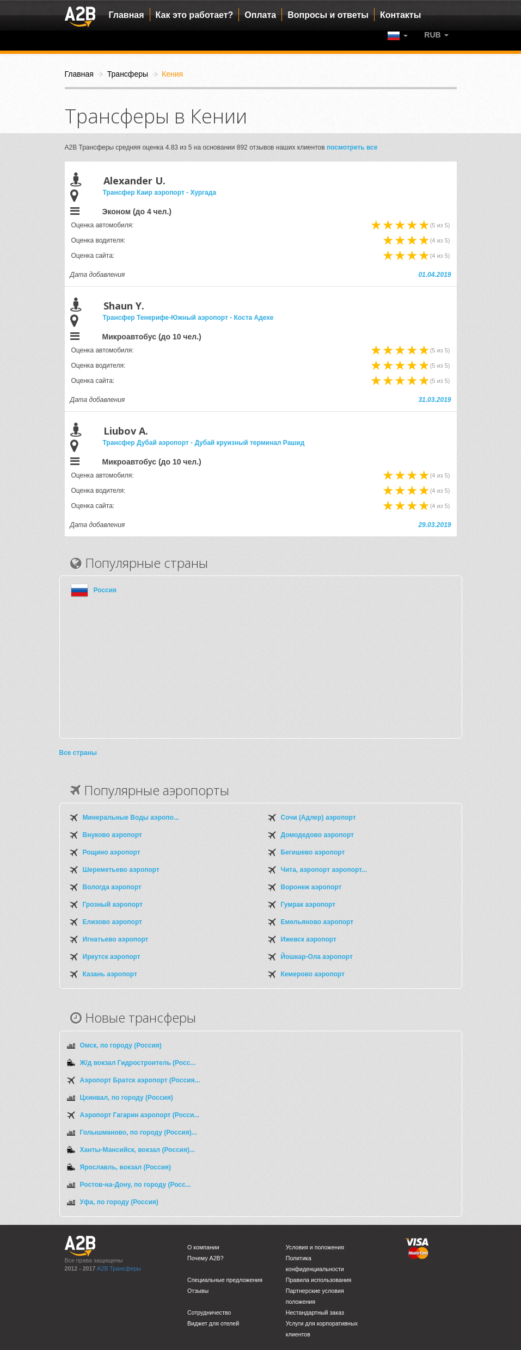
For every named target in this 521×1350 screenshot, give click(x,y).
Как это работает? (195, 15)
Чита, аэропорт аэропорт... (324, 870)
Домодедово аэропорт (317, 835)
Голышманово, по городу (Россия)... (138, 1132)
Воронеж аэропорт (311, 887)
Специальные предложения (224, 1280)
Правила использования (319, 1280)
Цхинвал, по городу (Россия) (126, 1097)
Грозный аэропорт (113, 904)
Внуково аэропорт (112, 835)
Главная (126, 15)
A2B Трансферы (118, 1268)
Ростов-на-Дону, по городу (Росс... (135, 1184)
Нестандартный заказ (315, 1312)
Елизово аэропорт (112, 922)
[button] (436, 34)
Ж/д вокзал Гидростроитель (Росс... (138, 1063)
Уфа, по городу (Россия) (119, 1202)
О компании (203, 1247)
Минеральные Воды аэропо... (131, 817)
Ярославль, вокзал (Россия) (125, 1167)
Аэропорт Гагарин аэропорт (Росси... (140, 1115)
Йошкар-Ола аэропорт (317, 957)
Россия (105, 590)
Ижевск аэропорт (308, 939)
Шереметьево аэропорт (121, 870)
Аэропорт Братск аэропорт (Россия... (140, 1080)
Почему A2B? (205, 1258)
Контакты (400, 15)
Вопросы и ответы (328, 15)
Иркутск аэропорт (111, 957)
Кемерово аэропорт (313, 974)
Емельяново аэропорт (317, 922)
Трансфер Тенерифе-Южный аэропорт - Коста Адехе (188, 317)
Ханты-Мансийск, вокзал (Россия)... (137, 1150)
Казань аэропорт (110, 974)
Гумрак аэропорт (308, 904)
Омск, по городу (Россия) (121, 1045)
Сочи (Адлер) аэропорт (318, 817)
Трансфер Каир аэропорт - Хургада (160, 192)
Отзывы (198, 1290)
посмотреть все (352, 147)
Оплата (260, 15)
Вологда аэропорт (112, 887)
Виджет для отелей (213, 1323)
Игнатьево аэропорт (116, 939)
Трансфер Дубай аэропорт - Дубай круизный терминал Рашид (204, 443)
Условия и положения (315, 1247)
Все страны (78, 753)
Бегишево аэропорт (313, 852)
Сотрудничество (209, 1312)
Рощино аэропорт (111, 852)
